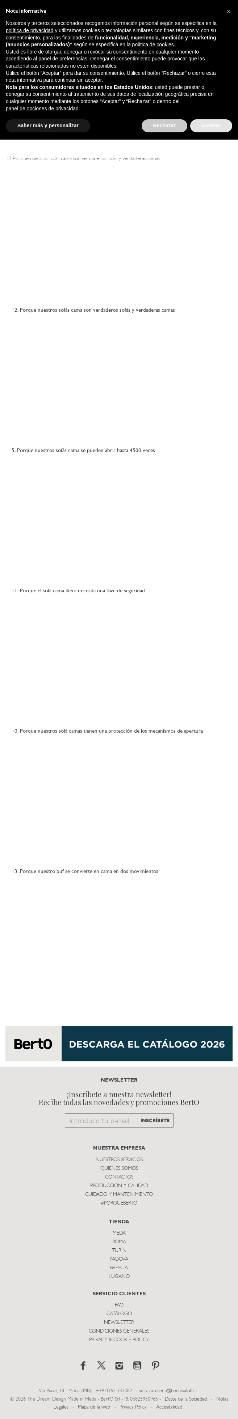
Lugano (119, 1276)
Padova (119, 1259)
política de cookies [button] (153, 44)
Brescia (119, 1268)
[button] (228, 11)
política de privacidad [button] (30, 30)
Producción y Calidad (119, 1186)
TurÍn (119, 1250)
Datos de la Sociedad (186, 1399)
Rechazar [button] (164, 125)
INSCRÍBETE (155, 1120)
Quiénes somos (119, 1168)
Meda (119, 1233)
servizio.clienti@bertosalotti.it (168, 1391)
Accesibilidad (169, 1407)
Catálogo (119, 1314)
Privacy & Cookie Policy (119, 1340)
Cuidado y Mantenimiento (119, 1194)
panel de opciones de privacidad (42, 108)
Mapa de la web (94, 1407)
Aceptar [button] (211, 125)
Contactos (119, 1177)
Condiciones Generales (119, 1331)
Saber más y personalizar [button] (48, 125)
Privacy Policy (133, 1407)
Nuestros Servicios (119, 1160)
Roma (119, 1242)
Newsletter (119, 1322)
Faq (119, 1305)
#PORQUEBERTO (119, 1203)
